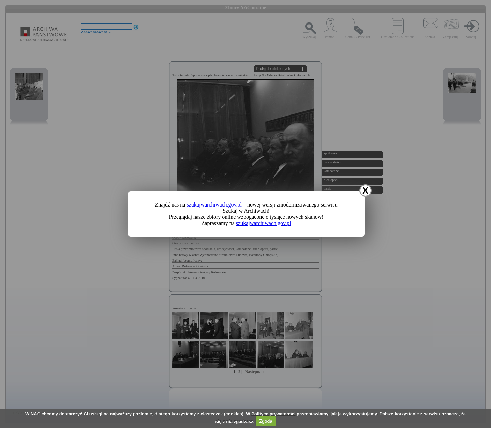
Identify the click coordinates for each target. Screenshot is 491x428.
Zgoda (265, 421)
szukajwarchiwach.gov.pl (214, 205)
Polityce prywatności (273, 413)
